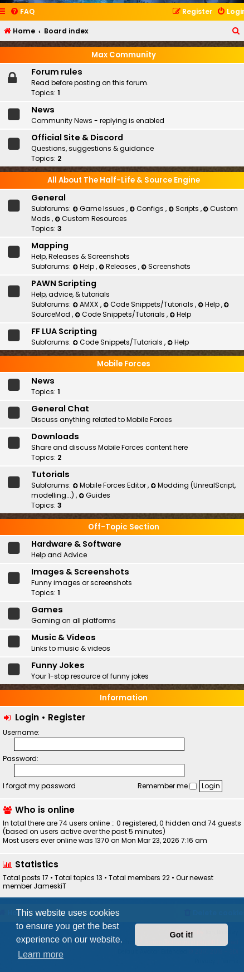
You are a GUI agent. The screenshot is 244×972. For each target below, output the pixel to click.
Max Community (123, 55)
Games (47, 609)
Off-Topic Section (123, 527)
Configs (147, 208)
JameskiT (49, 886)
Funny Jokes (58, 665)
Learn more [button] (41, 954)
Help (84, 266)
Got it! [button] (181, 934)
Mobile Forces (123, 364)
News (43, 109)
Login (27, 717)
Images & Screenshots (80, 571)
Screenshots (166, 266)
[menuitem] (22, 11)
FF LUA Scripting (64, 331)
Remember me (167, 786)
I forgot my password (39, 786)
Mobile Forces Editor (110, 485)
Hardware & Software (76, 543)
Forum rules (56, 71)
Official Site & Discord (77, 137)
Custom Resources (91, 218)
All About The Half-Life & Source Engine (123, 180)
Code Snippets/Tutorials (149, 304)
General (48, 197)
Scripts (184, 208)
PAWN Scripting (63, 283)
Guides (94, 495)
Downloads (55, 436)
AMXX (86, 304)
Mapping (50, 245)
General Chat (60, 408)
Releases (118, 266)
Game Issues (99, 208)
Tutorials (50, 474)
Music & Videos (63, 637)
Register (67, 717)
